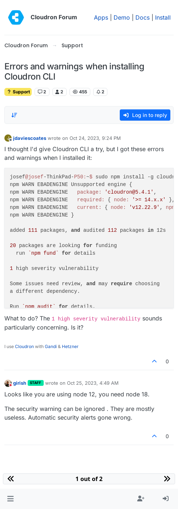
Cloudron (24, 346)
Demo (122, 17)
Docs (142, 17)
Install (163, 17)
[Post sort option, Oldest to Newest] (14, 115)
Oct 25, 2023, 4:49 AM (93, 383)
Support (18, 91)
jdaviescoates (29, 138)
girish (19, 383)
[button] (10, 499)
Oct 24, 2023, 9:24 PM (95, 138)
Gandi (51, 346)
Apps (101, 17)
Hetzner (70, 346)
